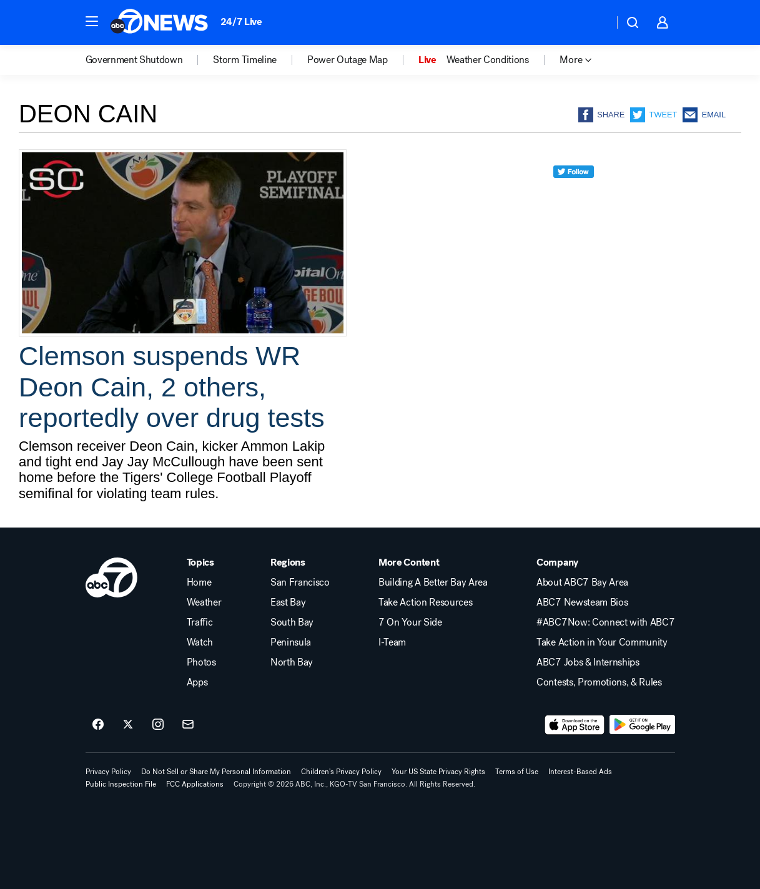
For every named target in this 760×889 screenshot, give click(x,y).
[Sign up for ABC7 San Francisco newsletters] (187, 724)
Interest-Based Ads (580, 771)
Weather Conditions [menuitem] (488, 60)
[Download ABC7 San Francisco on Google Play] (642, 725)
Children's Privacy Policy (341, 771)
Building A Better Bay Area (433, 582)
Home (199, 582)
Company (557, 562)
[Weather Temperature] (594, 22)
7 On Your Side (410, 622)
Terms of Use (516, 771)
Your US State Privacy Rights (438, 771)
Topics (200, 562)
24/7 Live (241, 21)
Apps (197, 682)
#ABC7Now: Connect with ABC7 (605, 622)
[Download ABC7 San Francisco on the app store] (575, 725)
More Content (408, 562)
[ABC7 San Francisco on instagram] (158, 724)
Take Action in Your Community (602, 642)
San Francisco (300, 582)
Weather (204, 602)
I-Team (392, 642)
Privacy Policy (108, 771)
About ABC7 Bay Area (582, 582)
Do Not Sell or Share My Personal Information (216, 771)
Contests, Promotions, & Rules (599, 682)
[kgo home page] (112, 577)
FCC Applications (195, 784)
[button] (92, 21)
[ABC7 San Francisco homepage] (159, 22)
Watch (200, 642)
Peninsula (290, 642)
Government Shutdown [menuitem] (134, 60)
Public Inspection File (121, 784)
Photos (201, 662)
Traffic (200, 622)
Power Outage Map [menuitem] (347, 60)
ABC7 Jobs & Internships (587, 662)
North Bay (291, 662)
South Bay (291, 622)
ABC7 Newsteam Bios (582, 602)
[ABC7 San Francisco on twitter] (128, 724)
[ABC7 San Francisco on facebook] (98, 724)
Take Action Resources (425, 602)
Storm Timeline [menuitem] (245, 60)
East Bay (287, 602)
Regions (287, 562)
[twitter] (573, 194)
